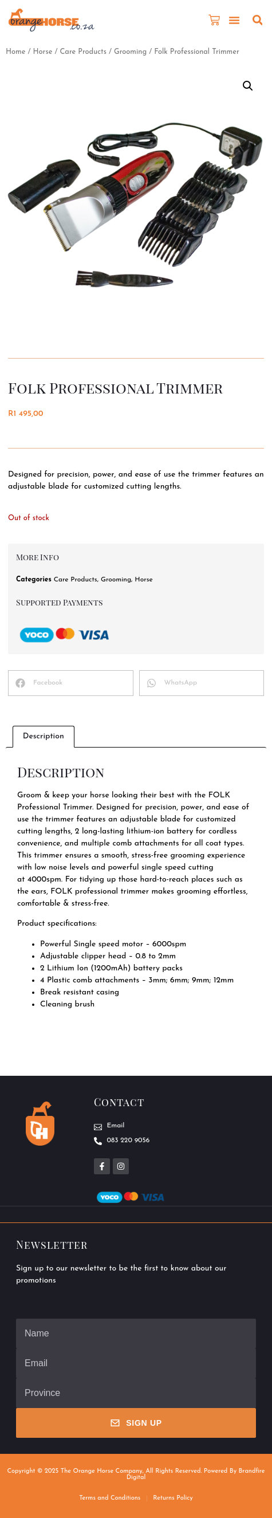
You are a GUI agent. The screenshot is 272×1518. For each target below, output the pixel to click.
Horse (42, 52)
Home (15, 52)
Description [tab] (43, 736)
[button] (234, 20)
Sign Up (135, 1423)
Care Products (83, 52)
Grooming (130, 52)
